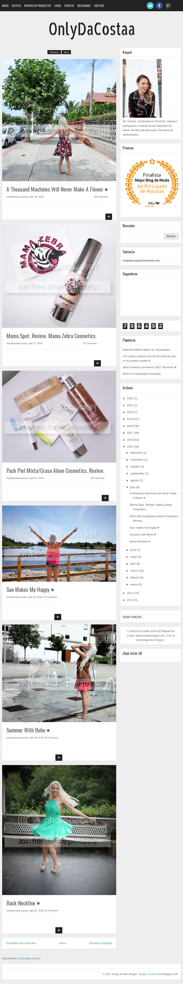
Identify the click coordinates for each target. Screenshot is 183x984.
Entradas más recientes (21, 943)
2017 (130, 432)
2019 (130, 419)
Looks (57, 5)
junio (133, 549)
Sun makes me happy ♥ (30, 589)
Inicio (5, 5)
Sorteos (99, 5)
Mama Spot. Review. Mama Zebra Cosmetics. (51, 335)
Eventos (69, 5)
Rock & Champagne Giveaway (142, 373)
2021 (130, 405)
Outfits (16, 5)
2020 (130, 412)
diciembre (136, 452)
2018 (130, 426)
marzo (134, 570)
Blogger (159, 640)
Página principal (132, 617)
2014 (130, 593)
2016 (130, 439)
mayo (133, 556)
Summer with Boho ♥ (28, 730)
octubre (135, 466)
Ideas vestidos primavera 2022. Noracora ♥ (149, 367)
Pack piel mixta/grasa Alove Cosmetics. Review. (55, 470)
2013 (130, 600)
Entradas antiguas (100, 943)
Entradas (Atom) (30, 958)
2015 (130, 446)
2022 (130, 398)
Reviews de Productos (37, 5)
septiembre (137, 473)
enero (134, 584)
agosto (134, 480)
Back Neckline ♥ (23, 903)
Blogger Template (148, 974)
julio (132, 487)
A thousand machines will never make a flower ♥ (57, 189)
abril (133, 563)
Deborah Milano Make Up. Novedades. (147, 349)
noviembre (137, 459)
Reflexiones (84, 5)
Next (66, 52)
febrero (134, 577)
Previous (54, 52)
